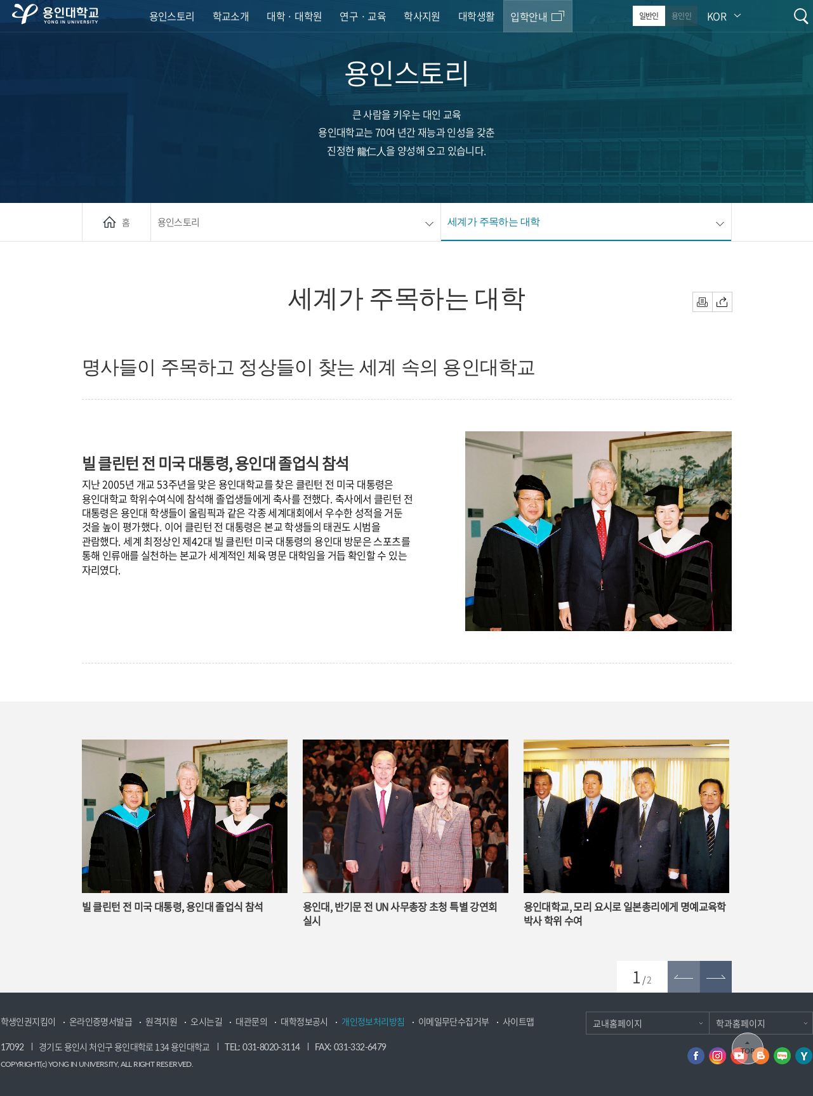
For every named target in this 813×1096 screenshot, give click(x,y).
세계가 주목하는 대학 (493, 221)
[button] (716, 977)
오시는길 (206, 1021)
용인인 (681, 16)
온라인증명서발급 (100, 1021)
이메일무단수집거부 (453, 1021)
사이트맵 (518, 1021)
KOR (716, 15)
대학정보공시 (304, 1021)
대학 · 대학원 (294, 15)
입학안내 (528, 16)
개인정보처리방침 (372, 1021)
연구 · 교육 (363, 15)
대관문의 (251, 1021)
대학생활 (476, 15)
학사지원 (422, 15)
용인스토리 (172, 15)
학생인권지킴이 (28, 1021)
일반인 (649, 16)
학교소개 (231, 15)
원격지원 (161, 1021)
